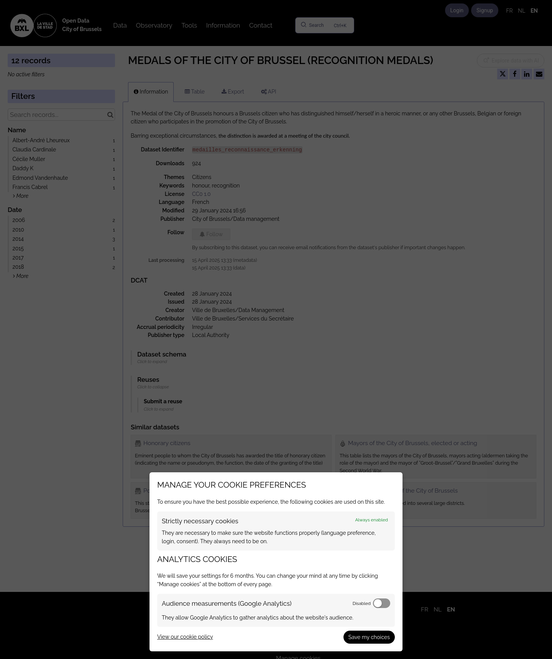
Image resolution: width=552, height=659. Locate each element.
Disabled (362, 603)
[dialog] (276, 561)
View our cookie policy (185, 637)
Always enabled (371, 520)
